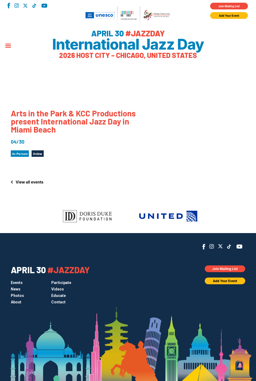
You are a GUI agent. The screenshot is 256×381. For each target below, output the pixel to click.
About (16, 302)
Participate (61, 282)
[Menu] (8, 46)
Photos (17, 295)
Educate (58, 295)
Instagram (16, 5)
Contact (58, 302)
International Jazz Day (128, 44)
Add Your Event (229, 15)
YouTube (44, 5)
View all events (29, 182)
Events (17, 282)
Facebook (8, 5)
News (16, 289)
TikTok (34, 5)
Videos (57, 289)
